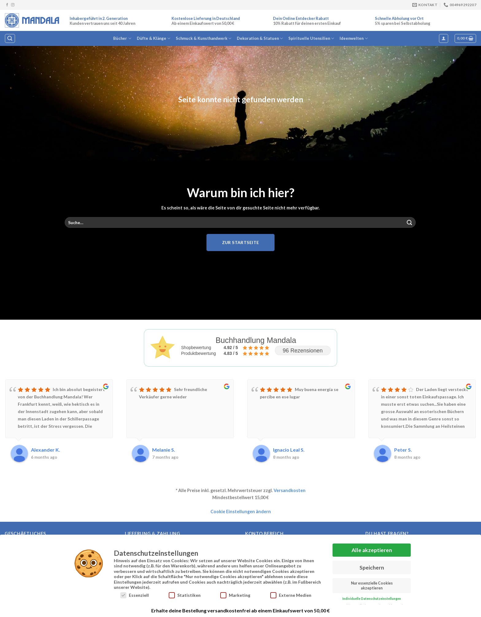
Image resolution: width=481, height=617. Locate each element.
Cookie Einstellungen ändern (240, 511)
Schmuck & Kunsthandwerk (203, 38)
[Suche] (10, 38)
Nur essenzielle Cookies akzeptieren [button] (372, 585)
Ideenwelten (353, 38)
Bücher (122, 38)
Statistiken (185, 595)
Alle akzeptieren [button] (372, 550)
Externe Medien (290, 595)
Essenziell (134, 595)
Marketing (235, 595)
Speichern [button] (372, 567)
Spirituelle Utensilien (311, 38)
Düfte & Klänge (153, 38)
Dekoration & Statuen (260, 38)
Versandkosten (290, 490)
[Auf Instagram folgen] (12, 5)
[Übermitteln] (409, 222)
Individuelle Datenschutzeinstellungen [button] (371, 598)
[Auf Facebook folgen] (7, 5)
